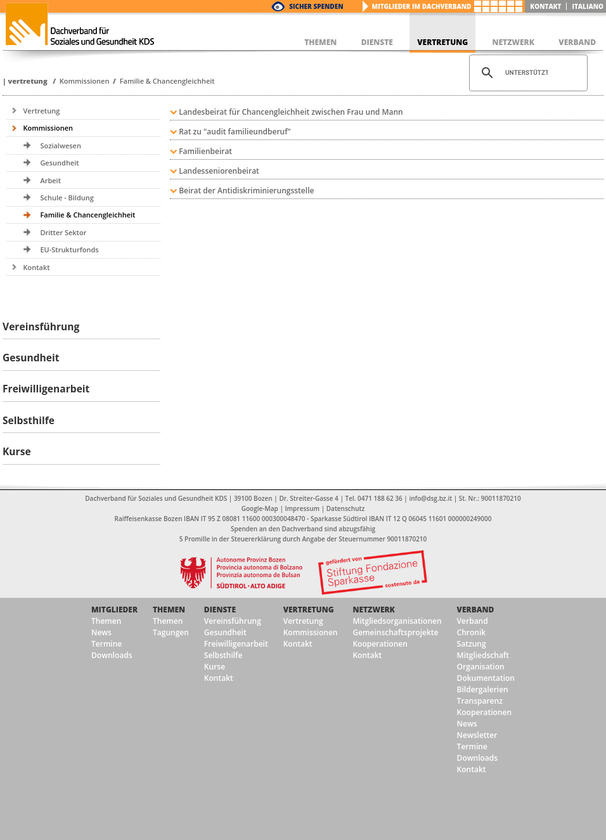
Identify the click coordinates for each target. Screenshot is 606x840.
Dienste (220, 609)
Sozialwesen (60, 145)
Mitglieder (114, 609)
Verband (475, 609)
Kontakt (545, 6)
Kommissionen (85, 81)
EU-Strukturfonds (69, 249)
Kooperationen (379, 643)
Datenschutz (345, 508)
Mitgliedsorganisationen (396, 621)
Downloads (111, 655)
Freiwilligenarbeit (236, 643)
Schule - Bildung (66, 197)
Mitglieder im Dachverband (422, 6)
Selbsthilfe (223, 655)
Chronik (471, 632)
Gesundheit (59, 162)
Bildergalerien (482, 689)
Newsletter (477, 735)
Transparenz (480, 700)
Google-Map (260, 508)
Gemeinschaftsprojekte (395, 632)
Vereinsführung (232, 621)
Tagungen (171, 632)
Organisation (481, 666)
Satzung (471, 643)
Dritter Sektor (63, 232)
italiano (587, 6)
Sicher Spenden (316, 6)
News (101, 632)
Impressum (302, 508)
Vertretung (27, 81)
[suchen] (526, 73)
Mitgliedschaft (483, 655)
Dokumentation (486, 678)
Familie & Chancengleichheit (167, 81)
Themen (106, 621)
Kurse (214, 666)
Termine (106, 643)
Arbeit (50, 180)
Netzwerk (373, 609)
